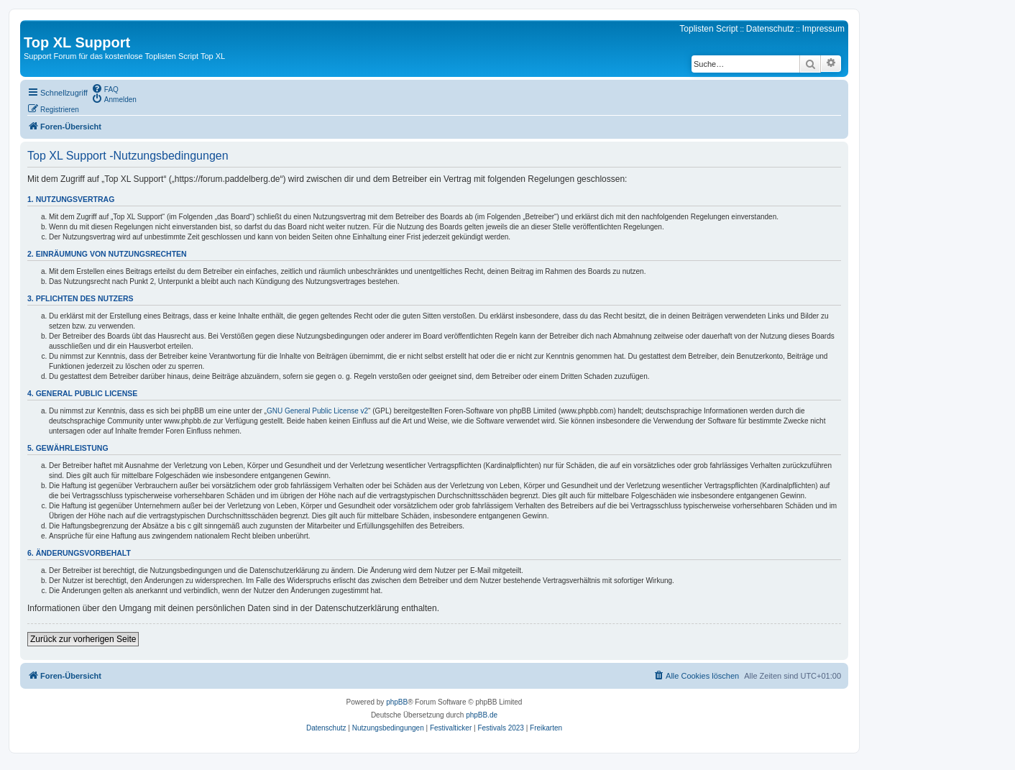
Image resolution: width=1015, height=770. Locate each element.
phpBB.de (481, 715)
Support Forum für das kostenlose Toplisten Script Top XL (124, 56)
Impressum (823, 29)
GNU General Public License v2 (317, 411)
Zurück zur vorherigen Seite (83, 639)
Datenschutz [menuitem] (770, 29)
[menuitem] (105, 88)
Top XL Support (77, 42)
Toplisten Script (708, 29)
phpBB (397, 702)
